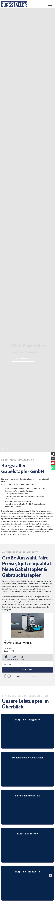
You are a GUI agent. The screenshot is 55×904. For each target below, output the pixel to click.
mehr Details (27, 670)
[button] (3, 449)
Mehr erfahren (23, 359)
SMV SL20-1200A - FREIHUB (18, 643)
